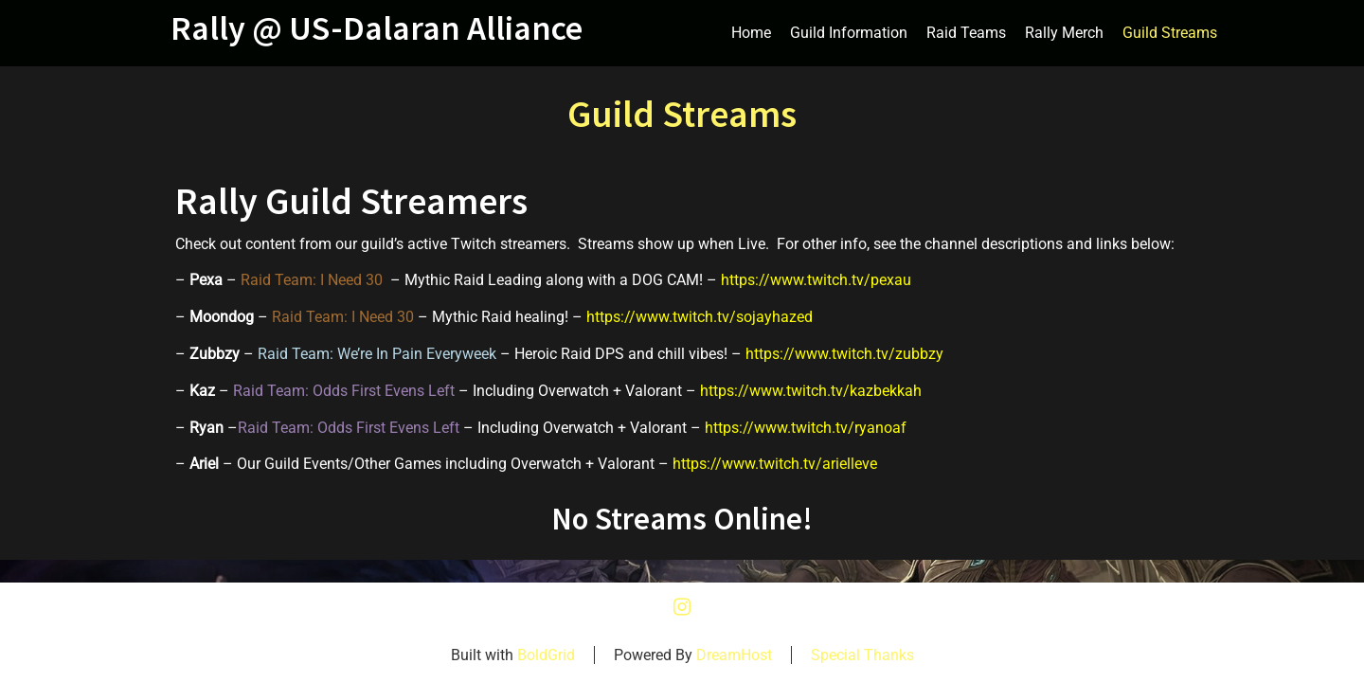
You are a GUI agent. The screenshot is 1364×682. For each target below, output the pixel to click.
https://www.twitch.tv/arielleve (775, 464)
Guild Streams (1169, 33)
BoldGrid (546, 655)
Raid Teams (966, 33)
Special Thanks (862, 655)
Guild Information (848, 33)
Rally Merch (1064, 33)
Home (751, 33)
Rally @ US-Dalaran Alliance (376, 28)
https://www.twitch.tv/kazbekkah (811, 391)
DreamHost (734, 655)
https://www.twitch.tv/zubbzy (844, 354)
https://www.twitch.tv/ (661, 317)
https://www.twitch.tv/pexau (816, 280)
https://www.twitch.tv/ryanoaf (805, 428)
